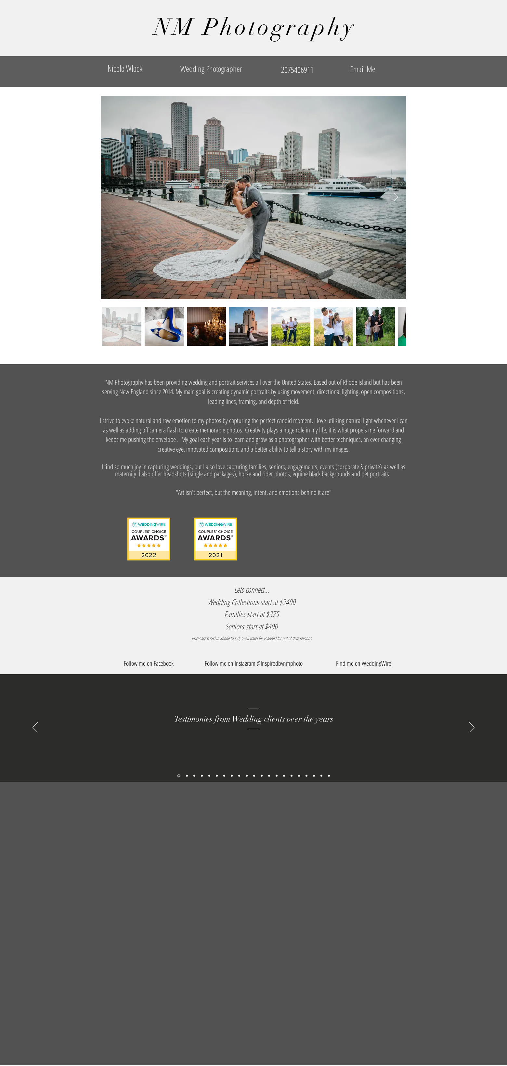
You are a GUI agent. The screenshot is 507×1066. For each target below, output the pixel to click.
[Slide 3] (232, 776)
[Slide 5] (247, 776)
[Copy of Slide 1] (178, 775)
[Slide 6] (254, 776)
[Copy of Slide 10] (291, 776)
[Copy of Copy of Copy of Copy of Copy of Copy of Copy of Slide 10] (187, 776)
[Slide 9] (277, 776)
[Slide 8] (269, 776)
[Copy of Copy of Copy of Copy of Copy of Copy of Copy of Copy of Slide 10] (194, 776)
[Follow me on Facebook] (149, 663)
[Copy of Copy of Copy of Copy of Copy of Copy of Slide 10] (209, 776)
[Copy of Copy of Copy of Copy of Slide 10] (321, 776)
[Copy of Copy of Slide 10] (299, 776)
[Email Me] (362, 69)
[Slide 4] (239, 776)
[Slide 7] (262, 776)
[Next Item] (395, 197)
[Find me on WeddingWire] (363, 663)
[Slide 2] (224, 776)
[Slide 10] (284, 776)
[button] (253, 663)
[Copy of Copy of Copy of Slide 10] (306, 776)
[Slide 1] (217, 776)
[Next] (471, 727)
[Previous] (35, 727)
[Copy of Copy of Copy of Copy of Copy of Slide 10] (329, 776)
